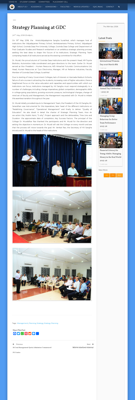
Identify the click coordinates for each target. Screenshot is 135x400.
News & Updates (82, 6)
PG (113, 175)
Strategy (40, 323)
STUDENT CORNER (27, 2)
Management (22, 323)
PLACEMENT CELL (60, 2)
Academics (36, 6)
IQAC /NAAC (98, 7)
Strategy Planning (51, 323)
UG (106, 175)
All (119, 175)
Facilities (65, 6)
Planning (32, 323)
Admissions (51, 6)
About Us (23, 6)
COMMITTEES (44, 2)
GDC (14, 20)
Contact (110, 7)
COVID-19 (13, 2)
